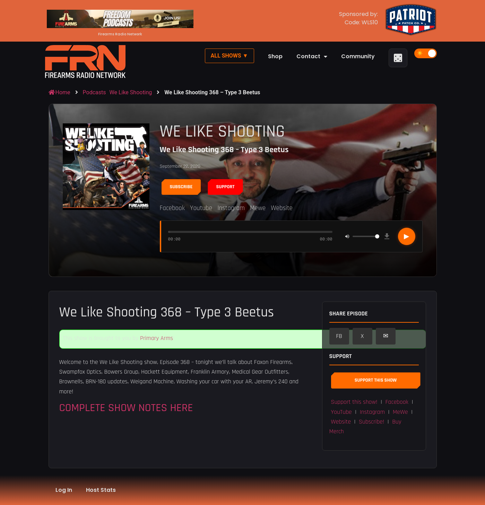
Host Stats (101, 490)
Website (282, 208)
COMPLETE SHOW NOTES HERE (126, 408)
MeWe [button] (400, 412)
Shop (275, 56)
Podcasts (94, 92)
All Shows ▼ (229, 55)
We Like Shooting (131, 92)
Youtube (201, 208)
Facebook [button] (397, 402)
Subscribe (181, 187)
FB (339, 336)
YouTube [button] (341, 412)
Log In (63, 490)
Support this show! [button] (354, 402)
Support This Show (376, 380)
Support (225, 187)
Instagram (231, 208)
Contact (311, 56)
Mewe (258, 208)
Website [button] (341, 422)
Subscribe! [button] (371, 422)
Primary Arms (156, 338)
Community (358, 56)
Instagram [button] (372, 412)
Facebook (172, 208)
